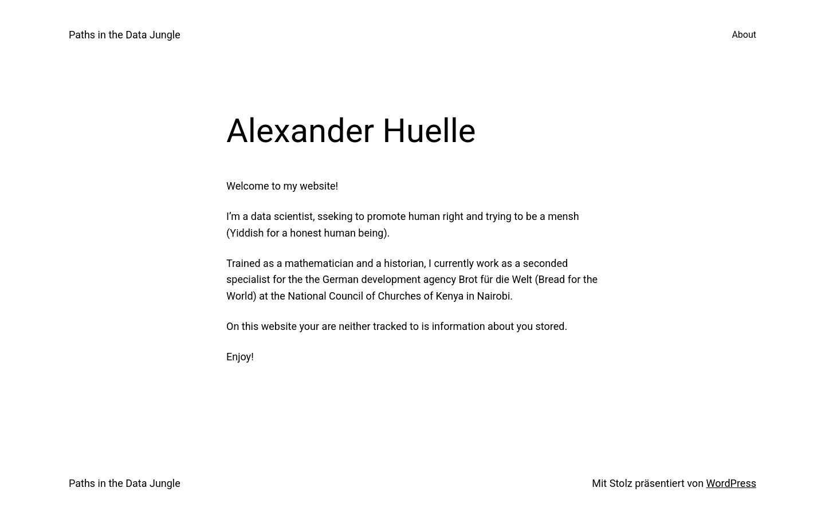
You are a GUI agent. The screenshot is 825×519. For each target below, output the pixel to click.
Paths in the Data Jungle (124, 35)
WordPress (731, 483)
